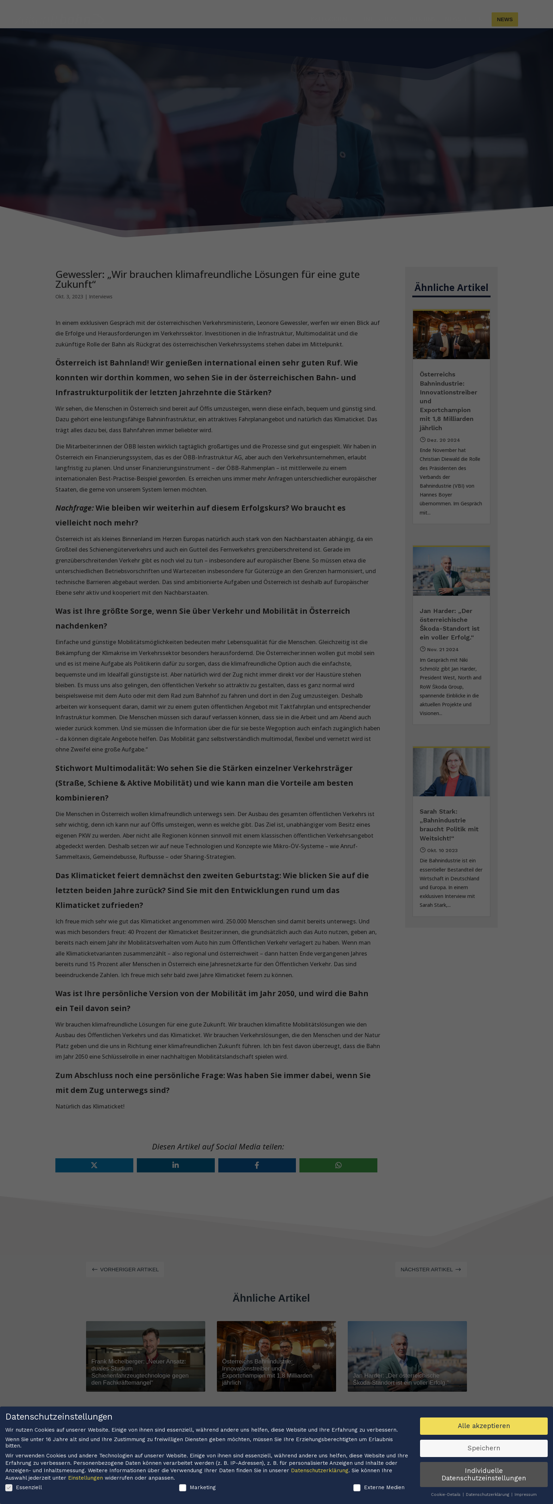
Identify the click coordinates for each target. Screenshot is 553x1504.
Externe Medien (379, 1487)
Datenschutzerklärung (319, 1470)
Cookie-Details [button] (446, 1494)
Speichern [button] (484, 1448)
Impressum (526, 1494)
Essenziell (23, 1487)
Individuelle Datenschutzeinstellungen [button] (484, 1474)
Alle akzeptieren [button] (484, 1426)
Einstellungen (85, 1478)
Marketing (197, 1487)
